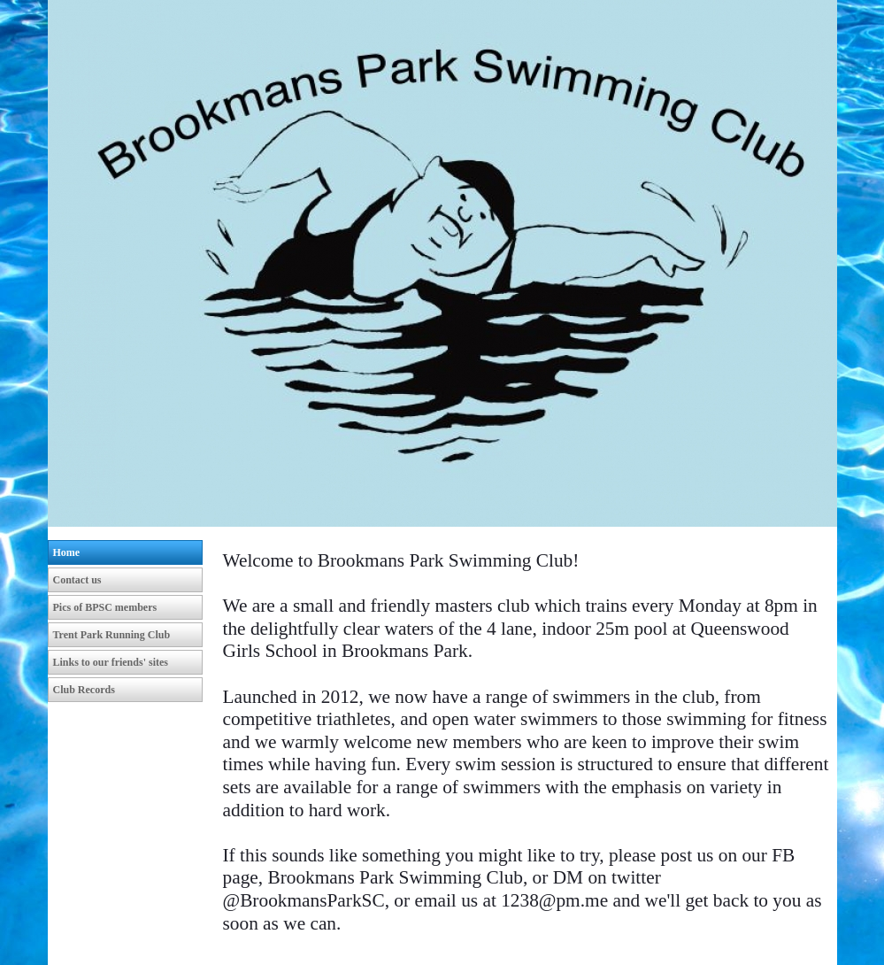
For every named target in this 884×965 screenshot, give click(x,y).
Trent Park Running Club (112, 635)
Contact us (77, 580)
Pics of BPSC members (105, 607)
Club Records (84, 689)
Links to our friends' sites (110, 662)
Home (67, 552)
